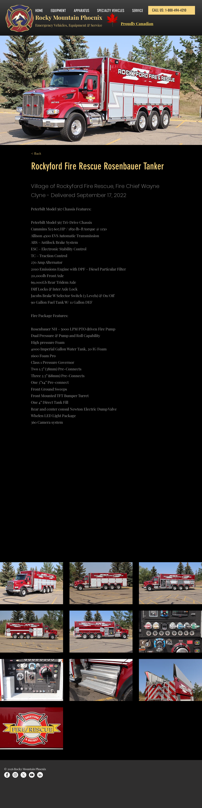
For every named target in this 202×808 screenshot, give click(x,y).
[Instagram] (15, 775)
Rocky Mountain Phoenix (68, 17)
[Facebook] (7, 775)
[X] (23, 775)
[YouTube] (32, 775)
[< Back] (44, 154)
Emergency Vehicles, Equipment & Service (68, 25)
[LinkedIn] (40, 775)
